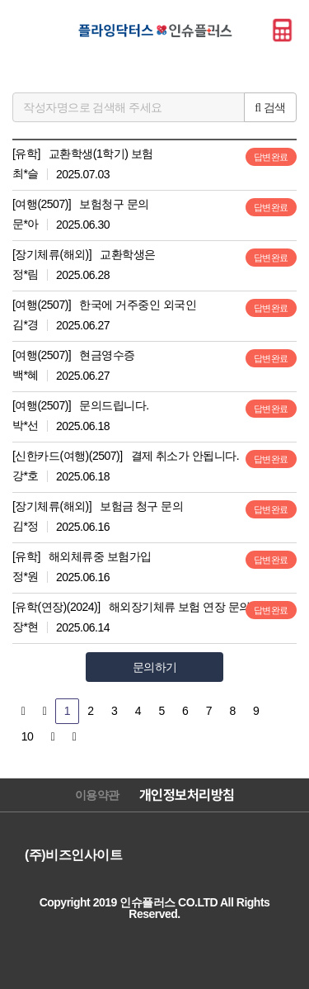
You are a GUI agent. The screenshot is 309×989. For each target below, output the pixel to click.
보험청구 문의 (113, 204)
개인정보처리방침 (187, 795)
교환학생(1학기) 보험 (101, 153)
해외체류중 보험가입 (100, 556)
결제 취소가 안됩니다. (185, 455)
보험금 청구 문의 (141, 506)
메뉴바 (27, 30)
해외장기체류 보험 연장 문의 (179, 607)
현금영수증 (107, 355)
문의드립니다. (113, 405)
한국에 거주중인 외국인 (137, 304)
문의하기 (155, 667)
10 (27, 736)
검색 (270, 107)
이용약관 (97, 795)
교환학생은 (128, 254)
